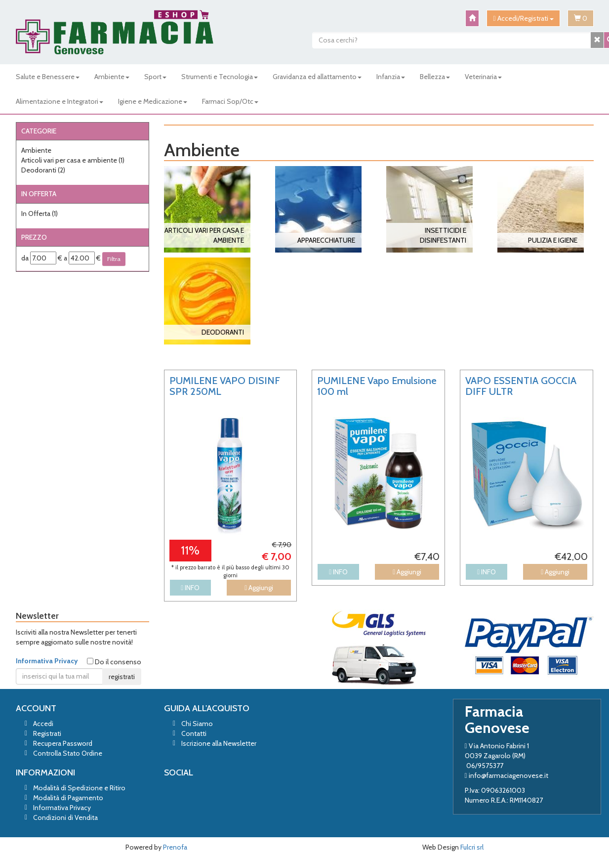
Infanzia (390, 76)
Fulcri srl (472, 847)
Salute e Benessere (48, 76)
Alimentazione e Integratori (59, 101)
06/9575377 (484, 765)
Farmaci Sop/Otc (230, 101)
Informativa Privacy (47, 660)
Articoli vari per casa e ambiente (72, 160)
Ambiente (111, 76)
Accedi (43, 723)
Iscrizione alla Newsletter (218, 743)
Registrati (47, 733)
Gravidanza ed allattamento (317, 76)
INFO (190, 587)
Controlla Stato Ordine (67, 753)
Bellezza (435, 76)
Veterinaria (483, 76)
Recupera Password (62, 743)
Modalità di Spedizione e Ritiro (79, 787)
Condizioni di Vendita (65, 817)
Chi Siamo (197, 723)
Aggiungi (258, 587)
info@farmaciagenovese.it (508, 775)
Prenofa (175, 847)
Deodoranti (43, 170)
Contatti (193, 733)
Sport (155, 76)
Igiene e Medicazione (152, 101)
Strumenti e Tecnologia (219, 76)
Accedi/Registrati (523, 18)
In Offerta (39, 213)
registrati (122, 676)
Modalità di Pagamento (68, 797)
